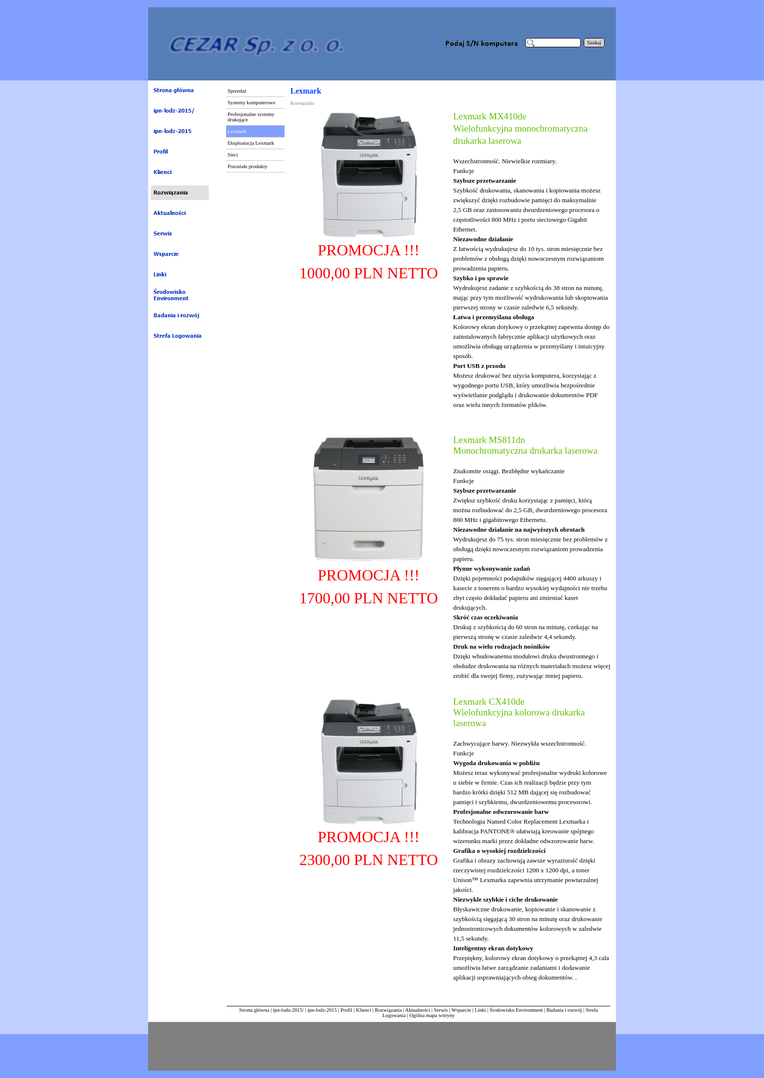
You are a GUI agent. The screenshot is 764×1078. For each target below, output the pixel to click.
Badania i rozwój (564, 1010)
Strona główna (254, 1010)
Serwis (441, 1010)
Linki (480, 1010)
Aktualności (417, 1010)
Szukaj (594, 42)
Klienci (363, 1010)
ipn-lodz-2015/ (288, 1010)
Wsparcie (462, 1010)
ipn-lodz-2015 (322, 1010)
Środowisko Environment (516, 1010)
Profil (346, 1010)
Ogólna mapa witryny (432, 1015)
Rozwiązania (388, 1010)
